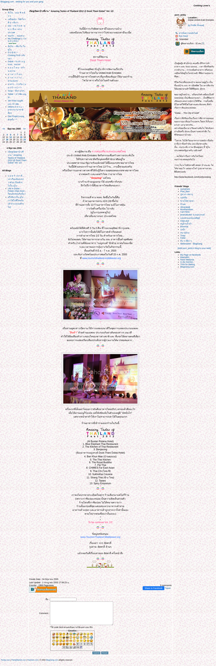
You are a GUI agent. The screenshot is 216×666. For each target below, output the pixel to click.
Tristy (182, 235)
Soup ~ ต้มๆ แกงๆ (16, 91)
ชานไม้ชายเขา (187, 201)
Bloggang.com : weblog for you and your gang (21, 1)
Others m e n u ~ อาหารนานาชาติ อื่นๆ (16, 110)
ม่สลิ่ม (183, 197)
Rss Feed (181, 36)
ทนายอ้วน (184, 233)
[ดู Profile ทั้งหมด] (196, 25)
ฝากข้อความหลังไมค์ (186, 33)
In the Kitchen (186, 262)
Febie (183, 238)
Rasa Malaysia (187, 259)
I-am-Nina (184, 212)
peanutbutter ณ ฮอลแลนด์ (192, 214)
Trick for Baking (187, 264)
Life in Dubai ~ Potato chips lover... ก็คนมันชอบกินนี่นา (17, 191)
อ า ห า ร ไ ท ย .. (15, 74)
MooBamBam (186, 209)
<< (4, 129)
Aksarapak (185, 207)
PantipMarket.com (18, 664)
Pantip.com (5, 664)
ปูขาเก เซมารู (186, 194)
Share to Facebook (153, 588)
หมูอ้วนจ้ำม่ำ (186, 224)
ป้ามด (183, 204)
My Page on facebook (190, 255)
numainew (185, 189)
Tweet (168, 588)
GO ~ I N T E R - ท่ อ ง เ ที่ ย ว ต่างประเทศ (16, 29)
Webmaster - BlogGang (191, 243)
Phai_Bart (184, 191)
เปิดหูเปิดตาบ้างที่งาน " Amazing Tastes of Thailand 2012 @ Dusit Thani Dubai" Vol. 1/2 (17, 157)
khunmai (184, 226)
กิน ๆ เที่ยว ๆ (186, 241)
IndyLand (184, 221)
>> (24, 129)
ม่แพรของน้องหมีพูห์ (190, 218)
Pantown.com (32, 664)
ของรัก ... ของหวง (16, 36)
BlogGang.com (187, 267)
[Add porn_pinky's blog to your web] (194, 248)
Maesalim (184, 257)
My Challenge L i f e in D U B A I (17, 39)
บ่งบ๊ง (182, 229)
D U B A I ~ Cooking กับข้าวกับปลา (16, 55)
